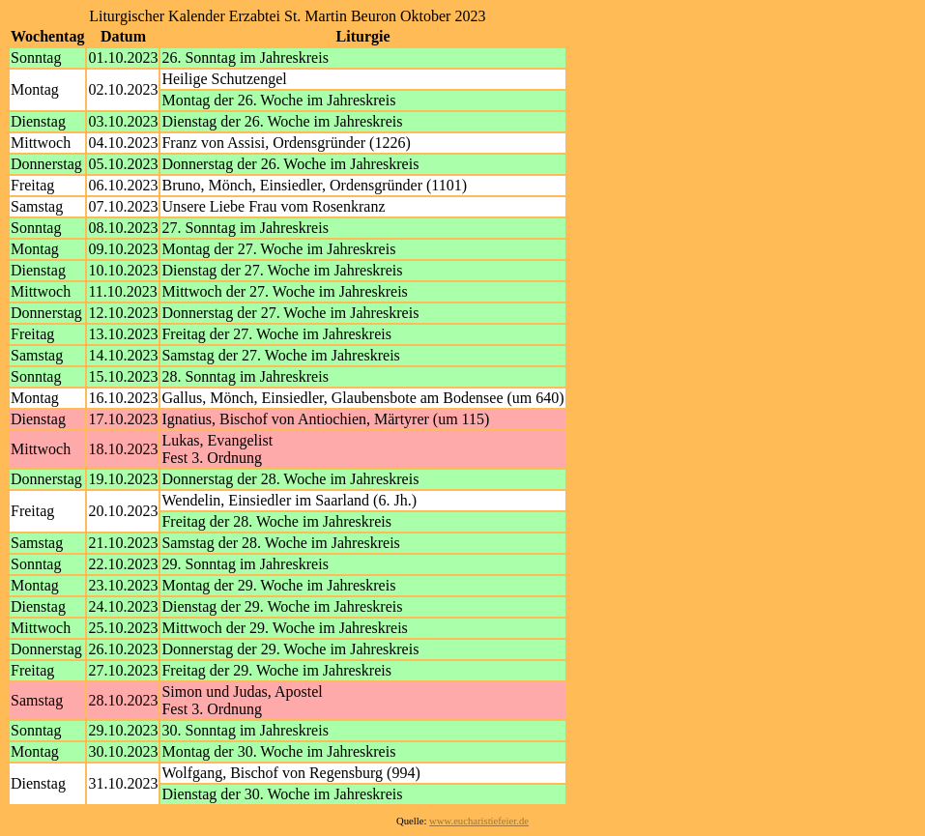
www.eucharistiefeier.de (479, 821)
